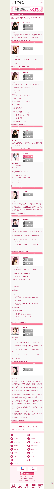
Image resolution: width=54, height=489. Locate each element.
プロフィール (34, 42)
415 (33, 426)
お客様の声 (14, 445)
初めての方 (14, 438)
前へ (17, 426)
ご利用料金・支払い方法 (33, 442)
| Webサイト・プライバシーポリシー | (27, 480)
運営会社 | (31, 478)
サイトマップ (14, 463)
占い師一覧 (31, 438)
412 (24, 426)
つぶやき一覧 (19, 42)
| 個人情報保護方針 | (24, 476)
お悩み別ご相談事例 (32, 445)
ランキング (31, 452)
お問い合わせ (31, 456)
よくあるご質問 (14, 456)
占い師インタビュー (32, 449)
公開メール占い (14, 449)
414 (30, 426)
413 (27, 426)
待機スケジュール (15, 442)
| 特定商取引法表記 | (25, 478)
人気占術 (13, 452)
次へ (37, 426)
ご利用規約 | (31, 476)
